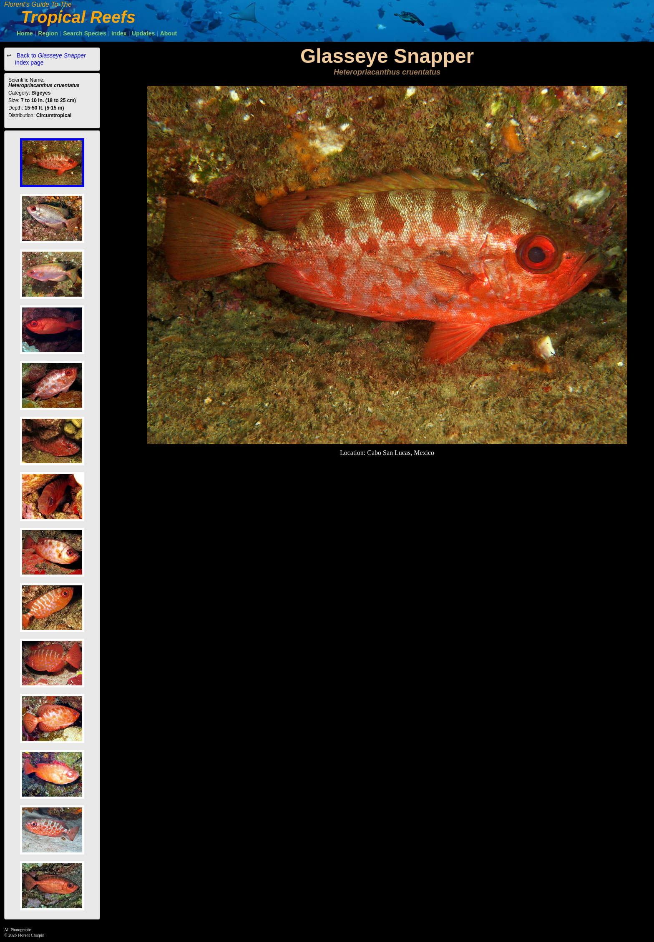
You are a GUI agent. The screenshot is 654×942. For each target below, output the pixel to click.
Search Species (84, 33)
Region (48, 33)
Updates (143, 33)
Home (25, 33)
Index (119, 33)
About (168, 33)
